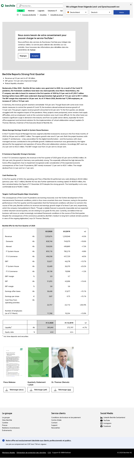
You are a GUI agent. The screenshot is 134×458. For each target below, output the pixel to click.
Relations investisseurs (11, 428)
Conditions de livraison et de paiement (66, 418)
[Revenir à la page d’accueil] (8, 11)
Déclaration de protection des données (31, 453)
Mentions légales (8, 453)
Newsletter (55, 428)
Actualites (43, 15)
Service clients (58, 413)
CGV (49, 453)
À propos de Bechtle (29, 15)
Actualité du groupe (57, 15)
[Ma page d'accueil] (18, 15)
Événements (7, 430)
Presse (4, 425)
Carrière (5, 423)
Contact (54, 423)
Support (54, 425)
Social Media (106, 413)
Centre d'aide (56, 420)
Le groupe (7, 413)
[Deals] (21, 10)
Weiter (121, 12)
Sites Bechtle (7, 420)
